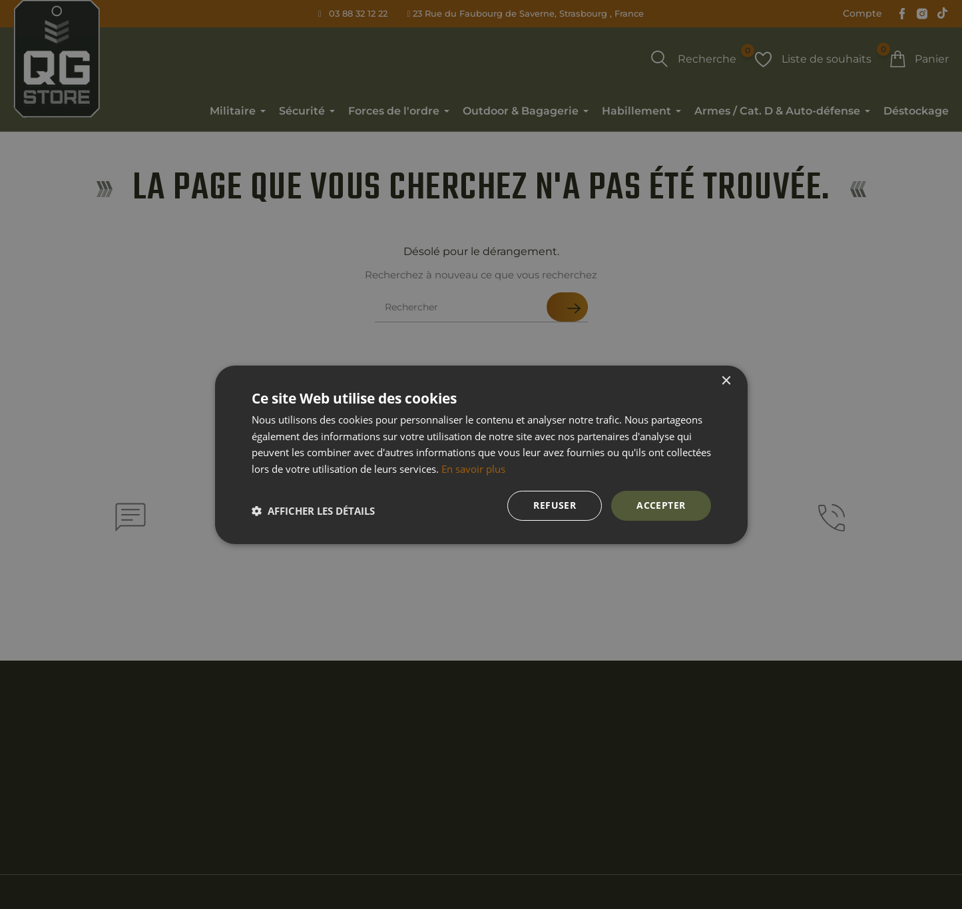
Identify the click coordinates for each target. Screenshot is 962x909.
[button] (313, 511)
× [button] (726, 381)
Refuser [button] (554, 505)
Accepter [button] (660, 505)
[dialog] (481, 454)
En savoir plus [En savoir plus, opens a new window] (473, 468)
